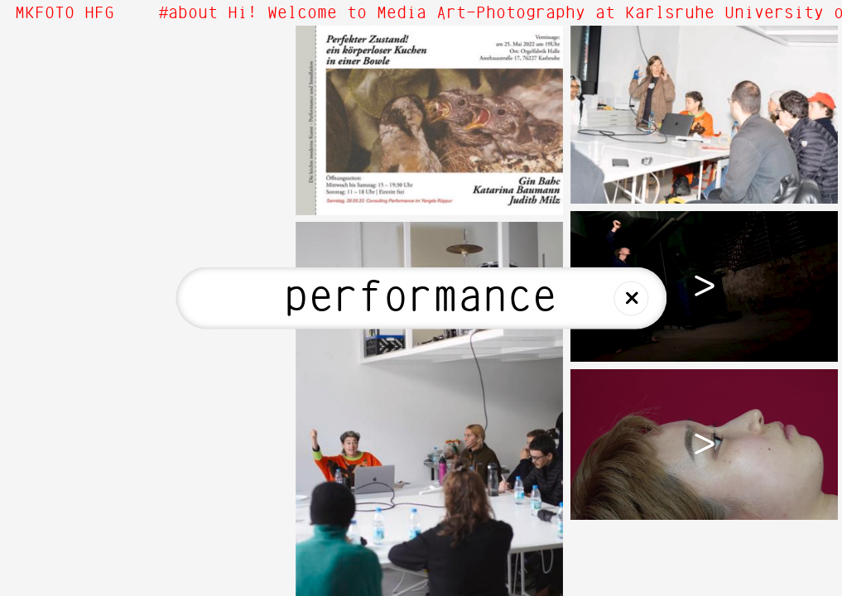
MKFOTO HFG (64, 13)
